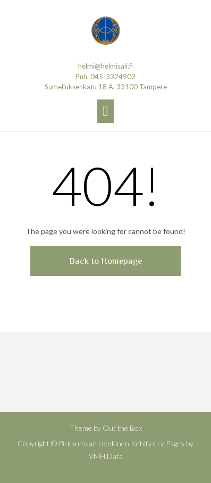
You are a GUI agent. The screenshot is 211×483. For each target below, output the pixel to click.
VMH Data (106, 456)
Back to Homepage (105, 261)
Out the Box (122, 427)
